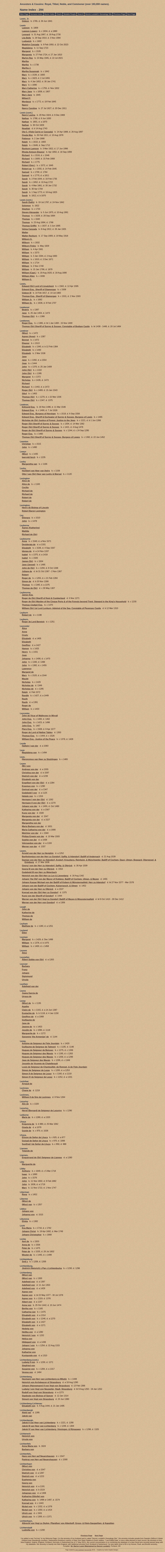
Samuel (25, 172)
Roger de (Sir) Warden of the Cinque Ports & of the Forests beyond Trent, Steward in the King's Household (74, 601)
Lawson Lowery (29, 31)
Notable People (70, 14)
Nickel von (27, 1506)
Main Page (24, 14)
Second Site (87, 1550)
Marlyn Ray (27, 58)
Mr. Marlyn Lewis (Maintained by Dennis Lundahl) (90, 1546)
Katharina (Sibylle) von (33, 1496)
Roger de (26, 578)
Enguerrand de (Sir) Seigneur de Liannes (42, 1157)
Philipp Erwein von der (33, 836)
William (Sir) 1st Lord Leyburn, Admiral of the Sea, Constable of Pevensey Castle (61, 608)
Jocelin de (27, 1030)
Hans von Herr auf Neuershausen (38, 1456)
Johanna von (28, 1214)
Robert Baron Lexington (34, 511)
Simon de (26, 581)
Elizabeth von (28, 1322)
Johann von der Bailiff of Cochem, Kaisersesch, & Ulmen (50, 886)
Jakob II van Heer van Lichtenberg (38, 1423)
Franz (24, 970)
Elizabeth (26, 346)
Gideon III (26, 293)
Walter (25, 232)
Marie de (26, 1117)
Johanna (26, 659)
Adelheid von (28, 1282)
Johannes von (29, 1493)
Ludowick (26, 41)
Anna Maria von (29, 1446)
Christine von (28, 1470)
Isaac (24, 1174)
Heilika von (27, 1332)
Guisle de (26, 1131)
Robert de (27, 497)
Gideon (25, 21)
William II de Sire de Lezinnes (36, 1097)
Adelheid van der (30, 986)
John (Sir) (27, 370)
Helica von (27, 1339)
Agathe (25, 1006)
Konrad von (27, 1503)
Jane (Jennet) (28, 565)
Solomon (26, 206)
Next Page (131, 14)
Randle (25, 695)
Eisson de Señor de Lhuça (35, 1137)
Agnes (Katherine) (31, 528)
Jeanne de (27, 1027)
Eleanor (26, 343)
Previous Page (119, 14)
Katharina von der (30, 810)
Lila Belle (26, 38)
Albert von (27, 1302)
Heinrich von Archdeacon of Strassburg (41, 1382)
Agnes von (27, 1292)
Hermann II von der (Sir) (33, 803)
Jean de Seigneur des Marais (36, 1060)
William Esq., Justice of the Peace (38, 739)
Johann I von (28, 1345)
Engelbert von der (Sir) (33, 783)
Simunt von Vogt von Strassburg (38, 1399)
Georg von (27, 1483)
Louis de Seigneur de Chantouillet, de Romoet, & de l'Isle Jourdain (54, 1067)
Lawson (26, 28)
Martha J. (26, 68)
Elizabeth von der (30, 779)
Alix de (25, 1104)
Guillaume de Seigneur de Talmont (39, 1047)
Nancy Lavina (28, 115)
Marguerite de (28, 1033)
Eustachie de (28, 1013)
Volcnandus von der (32, 843)
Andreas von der (30, 769)
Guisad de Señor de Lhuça (35, 1141)
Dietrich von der (30, 776)
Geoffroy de (28, 1017)
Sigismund (27, 976)
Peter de (26, 1248)
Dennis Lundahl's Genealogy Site (98, 14)
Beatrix (25, 310)
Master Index (49, 14)
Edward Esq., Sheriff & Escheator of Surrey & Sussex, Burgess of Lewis (57, 417)
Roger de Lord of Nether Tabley (37, 732)
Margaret (26, 51)
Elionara (26, 518)
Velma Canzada (29, 229)
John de (26, 909)
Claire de (26, 1010)
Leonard (26, 34)
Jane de (26, 1023)
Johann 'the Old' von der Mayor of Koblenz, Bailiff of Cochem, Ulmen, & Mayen (60, 879)
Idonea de (27, 551)
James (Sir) (27, 561)
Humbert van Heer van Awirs (36, 471)
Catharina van (29, 1312)
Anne (24, 541)
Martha (25, 61)
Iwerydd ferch (28, 457)
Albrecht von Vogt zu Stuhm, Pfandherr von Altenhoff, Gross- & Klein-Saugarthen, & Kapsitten (68, 1523)
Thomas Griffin (29, 226)
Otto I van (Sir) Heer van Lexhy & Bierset (42, 474)
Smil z (25, 1261)
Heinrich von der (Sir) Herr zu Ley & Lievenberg (45, 876)
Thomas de (27, 916)
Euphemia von (29, 1480)
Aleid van (26, 1412)
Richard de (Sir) (29, 534)
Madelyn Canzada (30, 44)
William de (27, 919)
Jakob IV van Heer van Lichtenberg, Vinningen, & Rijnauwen (51, 1429)
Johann (25, 973)
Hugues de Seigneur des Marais (37, 1053)
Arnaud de (27, 1084)
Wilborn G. (27, 239)
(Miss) (25, 333)
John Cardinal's (79, 1550)
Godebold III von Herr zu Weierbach (39, 872)
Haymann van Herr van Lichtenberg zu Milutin (44, 1379)
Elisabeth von (28, 1315)
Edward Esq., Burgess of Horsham (39, 414)
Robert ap (27, 169)
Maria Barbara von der (33, 826)
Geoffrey (26, 645)
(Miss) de (26, 1003)
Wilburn (26, 242)
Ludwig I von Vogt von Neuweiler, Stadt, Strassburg (47, 1389)
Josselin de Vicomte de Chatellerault (40, 1063)
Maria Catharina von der (33, 830)
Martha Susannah (30, 71)
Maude (25, 679)
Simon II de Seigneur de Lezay (37, 1074)
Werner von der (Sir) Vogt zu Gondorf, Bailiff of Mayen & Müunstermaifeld (58, 899)
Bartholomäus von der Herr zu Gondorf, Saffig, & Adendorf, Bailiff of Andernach (61, 856)
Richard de (27, 491)
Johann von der (29, 806)
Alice (24, 628)
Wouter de (27, 1255)
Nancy (25, 105)
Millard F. (26, 98)
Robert (25, 575)
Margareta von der (31, 816)
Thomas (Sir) (28, 316)
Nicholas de (28, 685)
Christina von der (30, 773)
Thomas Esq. (28, 736)
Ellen (24, 933)
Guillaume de (28, 1020)
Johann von (28, 1211)
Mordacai (26, 102)
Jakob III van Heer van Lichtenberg (39, 1426)
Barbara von (28, 1449)
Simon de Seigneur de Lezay (36, 1070)
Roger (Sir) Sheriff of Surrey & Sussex (40, 424)
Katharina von (29, 1500)
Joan (24, 363)
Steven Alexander (30, 212)
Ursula (25, 980)
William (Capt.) (29, 273)
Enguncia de (28, 1124)
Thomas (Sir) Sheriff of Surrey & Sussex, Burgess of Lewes (51, 437)
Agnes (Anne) (28, 336)
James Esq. (27, 595)
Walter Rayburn (29, 236)
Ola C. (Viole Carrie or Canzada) (37, 132)
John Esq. (27, 719)
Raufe (25, 699)
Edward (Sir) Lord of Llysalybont (38, 286)
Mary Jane (27, 91)
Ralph (25, 142)
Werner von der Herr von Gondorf (38, 902)
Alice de (26, 481)
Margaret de (28, 672)
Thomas (26, 216)
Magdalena (27, 48)
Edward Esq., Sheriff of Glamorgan (39, 289)
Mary (24, 75)
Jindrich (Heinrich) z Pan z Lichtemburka (42, 1268)
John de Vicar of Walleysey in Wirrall (40, 716)
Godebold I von (29, 793)
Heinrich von (28, 1436)
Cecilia (25, 487)
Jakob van (27, 1416)
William (25, 249)
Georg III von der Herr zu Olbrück (38, 869)
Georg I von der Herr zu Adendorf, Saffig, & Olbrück (47, 866)
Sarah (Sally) (28, 202)
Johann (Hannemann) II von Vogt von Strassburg (46, 1386)
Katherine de (28, 913)
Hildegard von (29, 1342)
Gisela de (26, 1127)
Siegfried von (28, 1365)
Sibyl (24, 393)
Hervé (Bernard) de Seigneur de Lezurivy (42, 1110)
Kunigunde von (29, 1355)
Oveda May (27, 135)
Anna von (26, 1305)
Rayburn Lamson (30, 149)
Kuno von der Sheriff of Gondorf (37, 896)
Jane (24, 313)
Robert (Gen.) (28, 165)
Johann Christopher (32, 1235)
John (24, 367)
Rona (24, 1194)
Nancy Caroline (29, 108)
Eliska (25, 1221)
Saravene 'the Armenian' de (35, 1037)
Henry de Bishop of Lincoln (35, 508)
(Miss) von (27, 1466)
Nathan (25, 118)
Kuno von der (28, 813)
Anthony (26, 1171)
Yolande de (27, 1151)
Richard (26, 155)
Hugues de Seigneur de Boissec (37, 1050)
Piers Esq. (27, 729)
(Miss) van (27, 1204)
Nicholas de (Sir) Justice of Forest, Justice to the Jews (48, 420)
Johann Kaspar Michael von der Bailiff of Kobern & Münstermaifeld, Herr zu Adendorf (63, 882)
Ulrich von (27, 1513)
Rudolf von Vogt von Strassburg (37, 1392)
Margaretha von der (31, 823)
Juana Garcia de (30, 993)
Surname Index (36, 14)
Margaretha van (29, 464)
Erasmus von (28, 786)
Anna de (26, 1245)
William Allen (28, 276)
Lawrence (26, 669)
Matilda (25, 531)
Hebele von (27, 796)
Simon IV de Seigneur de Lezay (37, 1077)
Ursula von (27, 1439)
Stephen (26, 209)
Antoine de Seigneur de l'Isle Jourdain (40, 1043)
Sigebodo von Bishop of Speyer (37, 1396)
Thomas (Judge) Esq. (32, 605)
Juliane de (27, 571)
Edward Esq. (28, 410)
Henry (25, 652)
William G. (27, 279)
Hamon (25, 648)
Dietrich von (28, 1473)
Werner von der (29, 846)
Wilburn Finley (29, 246)
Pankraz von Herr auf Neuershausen (39, 1459)
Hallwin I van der (30, 746)
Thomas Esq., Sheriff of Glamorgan (39, 296)
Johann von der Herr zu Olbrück (37, 889)
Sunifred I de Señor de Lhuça (36, 1144)
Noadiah (26, 128)
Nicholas (26, 380)
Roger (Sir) (27, 390)
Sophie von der (29, 840)
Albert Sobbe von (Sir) (33, 959)
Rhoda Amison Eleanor (33, 152)
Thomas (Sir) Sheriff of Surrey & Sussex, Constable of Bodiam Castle (56, 326)
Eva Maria (27, 1228)
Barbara (26, 966)
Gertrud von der (30, 789)
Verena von (27, 1372)
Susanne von (28, 1369)
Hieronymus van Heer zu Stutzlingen (40, 759)
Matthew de (27, 926)
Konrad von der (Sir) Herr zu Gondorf (40, 892)
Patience (26, 138)
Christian (26, 444)
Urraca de (26, 996)
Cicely (25, 635)
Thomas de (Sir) (30, 588)
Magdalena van (29, 752)
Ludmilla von (28, 1530)
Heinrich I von (29, 1335)
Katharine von (29, 1352)
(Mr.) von (26, 766)
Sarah (25, 179)
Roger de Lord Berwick (33, 622)
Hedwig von (28, 1329)
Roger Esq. (27, 323)
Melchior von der (30, 833)
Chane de (26, 1090)
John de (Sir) (28, 568)
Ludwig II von (28, 1362)
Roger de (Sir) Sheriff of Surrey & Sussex (42, 430)
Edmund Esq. (28, 407)
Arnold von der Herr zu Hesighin (37, 853)
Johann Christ (29, 1231)
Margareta (27, 55)
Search (80, 14)
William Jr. (27, 300)
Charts (59, 14)
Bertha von (27, 1308)
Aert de (25, 1241)
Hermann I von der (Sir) (33, 799)
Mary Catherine (29, 88)
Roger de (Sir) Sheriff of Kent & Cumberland (43, 598)
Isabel (25, 555)
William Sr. (27, 303)
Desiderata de (28, 544)
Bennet (25, 340)
